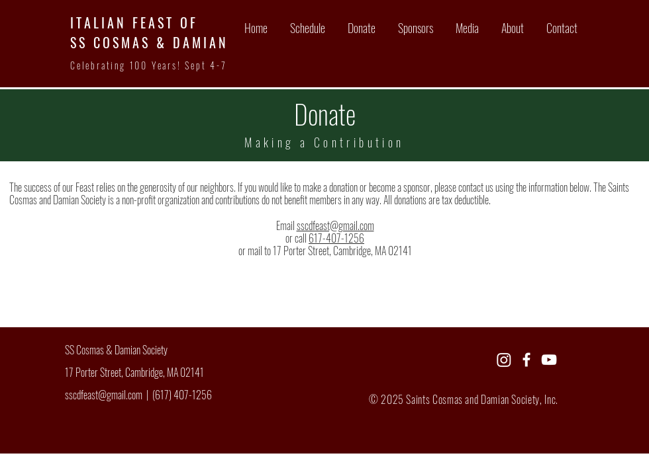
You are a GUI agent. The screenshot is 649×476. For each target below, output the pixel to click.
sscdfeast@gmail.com (335, 225)
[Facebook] (526, 359)
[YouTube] (549, 359)
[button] (466, 28)
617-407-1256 (336, 238)
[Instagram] (504, 359)
